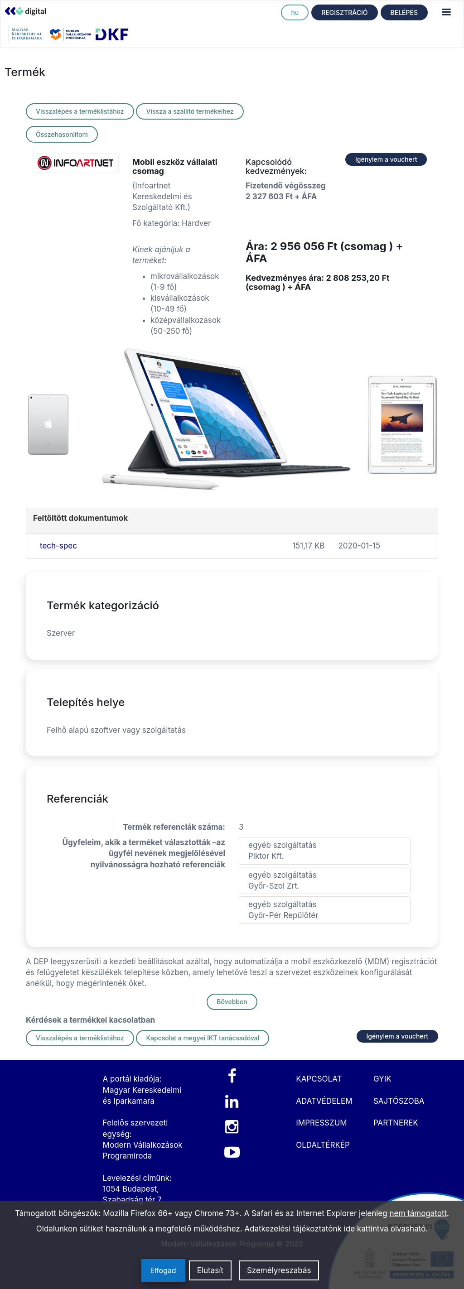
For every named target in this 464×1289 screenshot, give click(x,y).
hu (295, 12)
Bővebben (232, 1001)
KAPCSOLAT (319, 1078)
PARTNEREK (395, 1122)
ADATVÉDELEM (324, 1101)
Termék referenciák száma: (174, 827)
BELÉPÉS (404, 12)
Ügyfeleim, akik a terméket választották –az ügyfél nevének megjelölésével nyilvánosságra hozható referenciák (144, 853)
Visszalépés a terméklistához (80, 111)
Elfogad (163, 1270)
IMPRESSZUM (321, 1122)
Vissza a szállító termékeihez (189, 111)
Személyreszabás (279, 1270)
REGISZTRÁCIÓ (344, 12)
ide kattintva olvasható (385, 1228)
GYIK (382, 1078)
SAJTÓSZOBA (399, 1101)
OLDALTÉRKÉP (323, 1145)
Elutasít (210, 1270)
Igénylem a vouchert (386, 159)
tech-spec (58, 545)
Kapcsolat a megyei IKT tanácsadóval (202, 1038)
